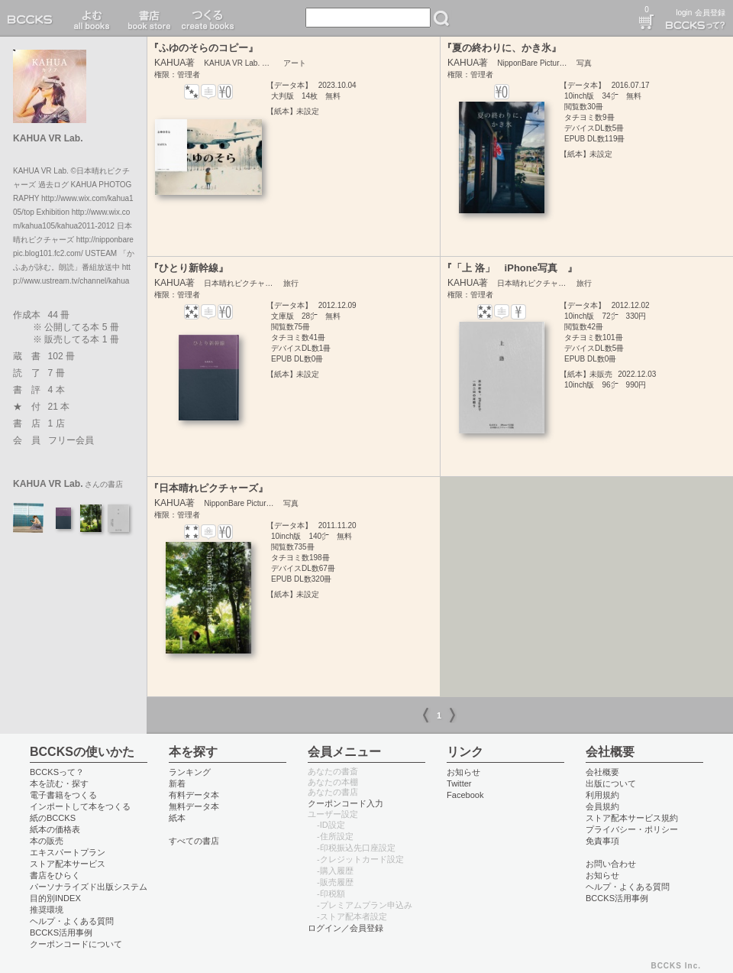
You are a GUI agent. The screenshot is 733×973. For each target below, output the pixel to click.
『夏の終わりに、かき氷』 (501, 48)
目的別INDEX (55, 898)
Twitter (459, 783)
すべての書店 (194, 840)
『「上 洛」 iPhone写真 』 (509, 268)
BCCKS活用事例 (61, 932)
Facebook (465, 794)
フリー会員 (71, 440)
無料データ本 (194, 806)
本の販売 (46, 840)
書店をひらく (55, 875)
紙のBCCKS (53, 817)
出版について (611, 783)
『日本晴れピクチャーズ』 (208, 488)
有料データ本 (194, 794)
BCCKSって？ (57, 772)
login (684, 12)
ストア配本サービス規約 (632, 817)
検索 (441, 18)
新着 (177, 783)
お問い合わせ (611, 863)
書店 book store (147, 18)
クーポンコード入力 (345, 803)
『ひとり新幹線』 (188, 268)
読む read (92, 18)
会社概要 (602, 772)
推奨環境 (46, 909)
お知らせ (463, 772)
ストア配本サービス (67, 863)
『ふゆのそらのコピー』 (203, 48)
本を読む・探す (59, 783)
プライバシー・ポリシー (632, 829)
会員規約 (602, 806)
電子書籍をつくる (63, 794)
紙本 (177, 817)
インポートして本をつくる (80, 806)
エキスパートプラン (67, 852)
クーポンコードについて (76, 944)
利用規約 (602, 794)
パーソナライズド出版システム (88, 886)
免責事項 (602, 840)
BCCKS (33, 18)
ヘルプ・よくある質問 (72, 921)
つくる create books (207, 18)
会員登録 (710, 12)
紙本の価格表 (55, 829)
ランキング (190, 772)
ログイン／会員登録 (345, 927)
